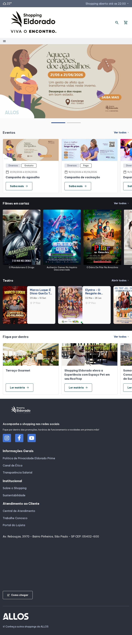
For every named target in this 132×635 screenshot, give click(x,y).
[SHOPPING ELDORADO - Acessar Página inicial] (33, 22)
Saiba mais (19, 186)
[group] (66, 81)
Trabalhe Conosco (15, 518)
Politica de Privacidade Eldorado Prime (29, 458)
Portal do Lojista (14, 525)
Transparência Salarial (17, 472)
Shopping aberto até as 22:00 (107, 3)
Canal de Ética (12, 465)
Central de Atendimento (19, 511)
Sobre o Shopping (14, 488)
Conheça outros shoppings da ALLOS (25, 626)
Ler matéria (19, 387)
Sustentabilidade (14, 495)
